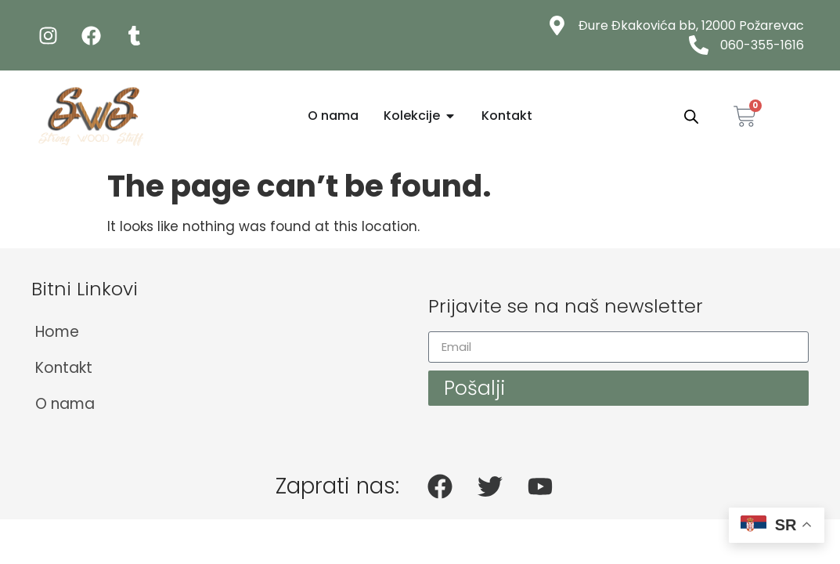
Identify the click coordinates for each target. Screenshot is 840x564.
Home (57, 331)
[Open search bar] (691, 117)
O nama (65, 403)
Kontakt (63, 367)
